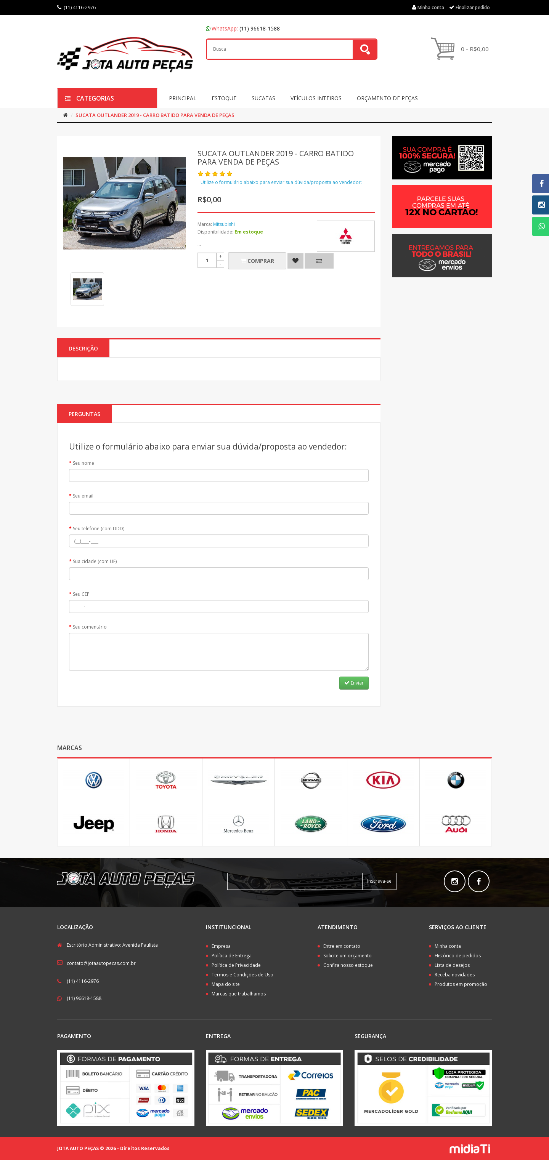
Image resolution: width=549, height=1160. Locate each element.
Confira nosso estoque (348, 965)
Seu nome (83, 463)
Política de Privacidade (236, 965)
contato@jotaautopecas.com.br (101, 963)
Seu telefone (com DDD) (98, 528)
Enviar (354, 683)
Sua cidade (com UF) (95, 561)
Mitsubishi (224, 224)
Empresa (221, 946)
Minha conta (448, 946)
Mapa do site (226, 984)
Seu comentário (90, 627)
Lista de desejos (452, 965)
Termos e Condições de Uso (242, 974)
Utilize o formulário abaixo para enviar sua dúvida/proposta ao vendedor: (281, 182)
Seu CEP (81, 594)
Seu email (83, 496)
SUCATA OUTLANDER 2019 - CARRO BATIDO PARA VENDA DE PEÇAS (154, 115)
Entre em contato (341, 946)
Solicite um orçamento (347, 955)
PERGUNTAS (84, 414)
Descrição (83, 348)
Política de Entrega (232, 955)
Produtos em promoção (461, 984)
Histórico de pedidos (458, 955)
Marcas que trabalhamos (239, 993)
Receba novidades (455, 974)
